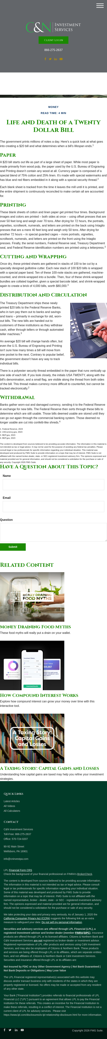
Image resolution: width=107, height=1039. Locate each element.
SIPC (87, 932)
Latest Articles (12, 801)
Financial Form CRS (20, 870)
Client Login (53, 40)
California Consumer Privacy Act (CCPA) (27, 918)
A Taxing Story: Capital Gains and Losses (49, 768)
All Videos (9, 806)
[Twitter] (50, 59)
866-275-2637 (53, 50)
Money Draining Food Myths (35, 627)
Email (7, 497)
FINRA (79, 932)
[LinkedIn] (55, 59)
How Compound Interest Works (39, 696)
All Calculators (12, 810)
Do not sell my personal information (62, 922)
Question (6, 519)
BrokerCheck (84, 874)
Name (7, 475)
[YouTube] (61, 59)
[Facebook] (45, 59)
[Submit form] (13, 547)
